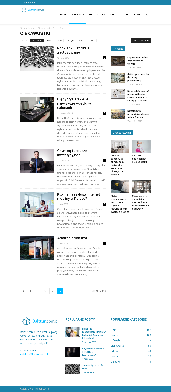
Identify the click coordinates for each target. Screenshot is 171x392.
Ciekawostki (78, 14)
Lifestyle (113, 14)
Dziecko (100, 14)
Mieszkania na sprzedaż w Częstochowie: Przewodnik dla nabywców (140, 202)
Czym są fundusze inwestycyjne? (72, 153)
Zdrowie (136, 14)
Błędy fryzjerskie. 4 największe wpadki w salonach (74, 103)
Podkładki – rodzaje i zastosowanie (74, 50)
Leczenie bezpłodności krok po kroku (139, 158)
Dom (90, 14)
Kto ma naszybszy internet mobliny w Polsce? (78, 196)
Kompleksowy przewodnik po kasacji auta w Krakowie (138, 114)
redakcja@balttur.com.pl (34, 354)
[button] (147, 14)
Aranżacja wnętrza (72, 238)
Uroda (124, 14)
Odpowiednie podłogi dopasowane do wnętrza (137, 60)
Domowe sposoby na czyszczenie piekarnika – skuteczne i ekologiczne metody (118, 165)
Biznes (64, 14)
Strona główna (27, 28)
